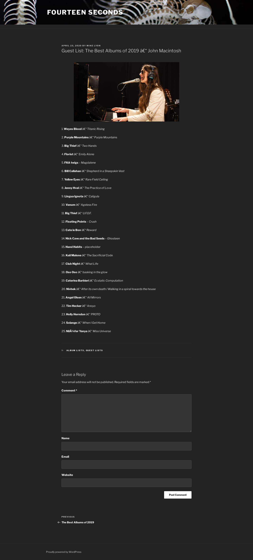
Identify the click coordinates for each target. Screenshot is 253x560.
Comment (69, 390)
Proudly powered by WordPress (63, 551)
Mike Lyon (94, 45)
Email (65, 456)
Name (65, 438)
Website (67, 475)
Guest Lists (94, 350)
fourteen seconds (85, 12)
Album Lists (75, 350)
